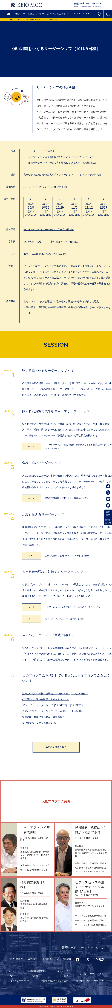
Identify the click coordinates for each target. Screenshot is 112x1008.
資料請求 (108, 513)
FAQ (10, 976)
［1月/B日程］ (76, 705)
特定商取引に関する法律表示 (54, 981)
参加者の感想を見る (56, 747)
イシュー (85, 14)
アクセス (12, 971)
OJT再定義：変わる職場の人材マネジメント (45, 699)
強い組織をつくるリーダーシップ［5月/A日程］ (49, 229)
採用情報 (36, 976)
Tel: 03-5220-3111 (91, 974)
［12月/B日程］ (79, 693)
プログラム (41, 14)
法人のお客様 (59, 14)
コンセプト (17, 14)
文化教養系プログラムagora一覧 (39, 723)
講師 (49, 14)
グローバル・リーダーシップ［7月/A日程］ (45, 705)
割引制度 (47, 958)
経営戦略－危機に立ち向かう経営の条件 (43, 717)
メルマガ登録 (64, 958)
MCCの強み (28, 14)
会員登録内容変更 (36, 971)
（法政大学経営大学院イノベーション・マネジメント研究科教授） (64, 174)
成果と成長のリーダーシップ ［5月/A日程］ (45, 711)
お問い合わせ (108, 521)
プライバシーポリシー (18, 981)
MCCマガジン (73, 14)
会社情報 (63, 976)
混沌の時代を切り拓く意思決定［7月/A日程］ (46, 693)
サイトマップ (61, 971)
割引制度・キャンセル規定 (65, 241)
